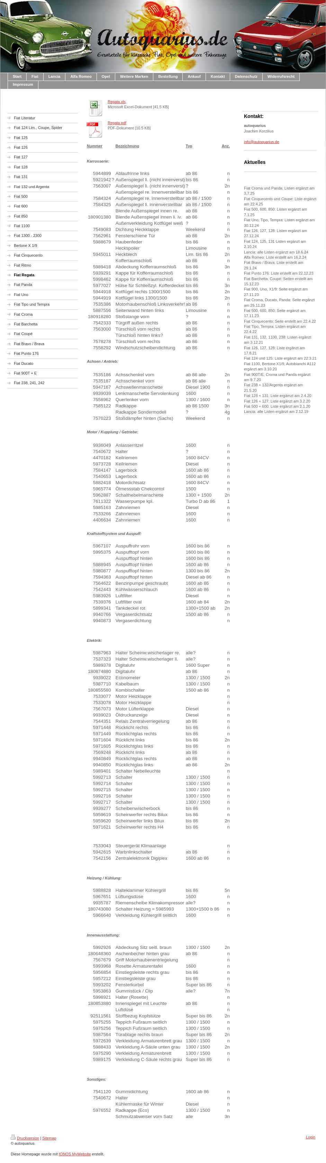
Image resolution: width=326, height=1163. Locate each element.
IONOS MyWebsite (75, 1154)
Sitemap (49, 1138)
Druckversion (25, 1138)
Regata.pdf (117, 123)
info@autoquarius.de (261, 142)
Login (310, 1137)
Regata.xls (117, 102)
